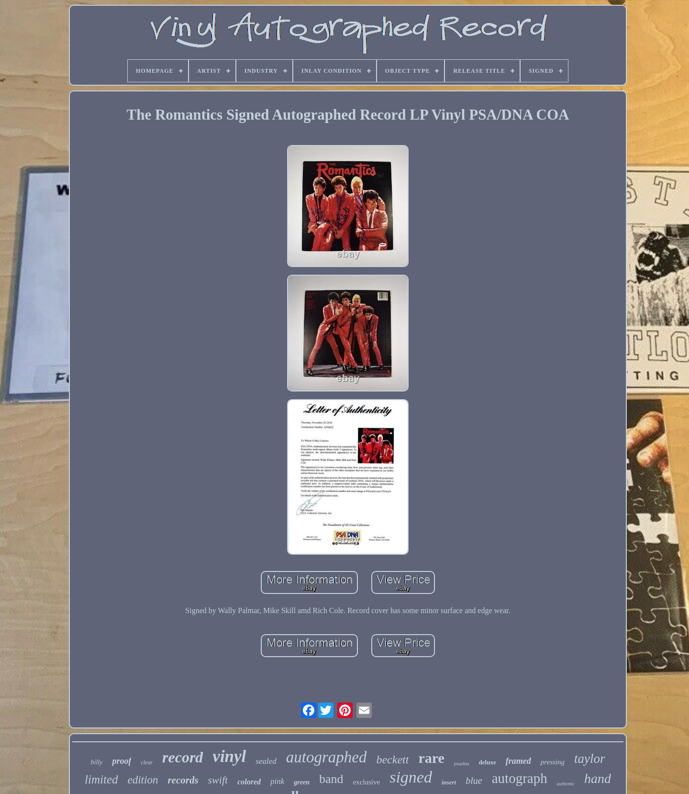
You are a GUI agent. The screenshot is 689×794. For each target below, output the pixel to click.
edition (143, 780)
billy (97, 762)
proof (121, 761)
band (331, 779)
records (182, 780)
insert (449, 782)
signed (410, 777)
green (302, 782)
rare (431, 758)
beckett (392, 759)
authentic (566, 783)
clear (147, 762)
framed (518, 761)
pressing (553, 762)
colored (249, 782)
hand (597, 778)
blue (474, 780)
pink (277, 781)
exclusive (366, 782)
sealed (266, 761)
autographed (326, 757)
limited (101, 779)
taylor (589, 758)
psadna (461, 763)
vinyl (229, 756)
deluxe (487, 762)
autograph (519, 778)
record (182, 757)
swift (218, 780)
